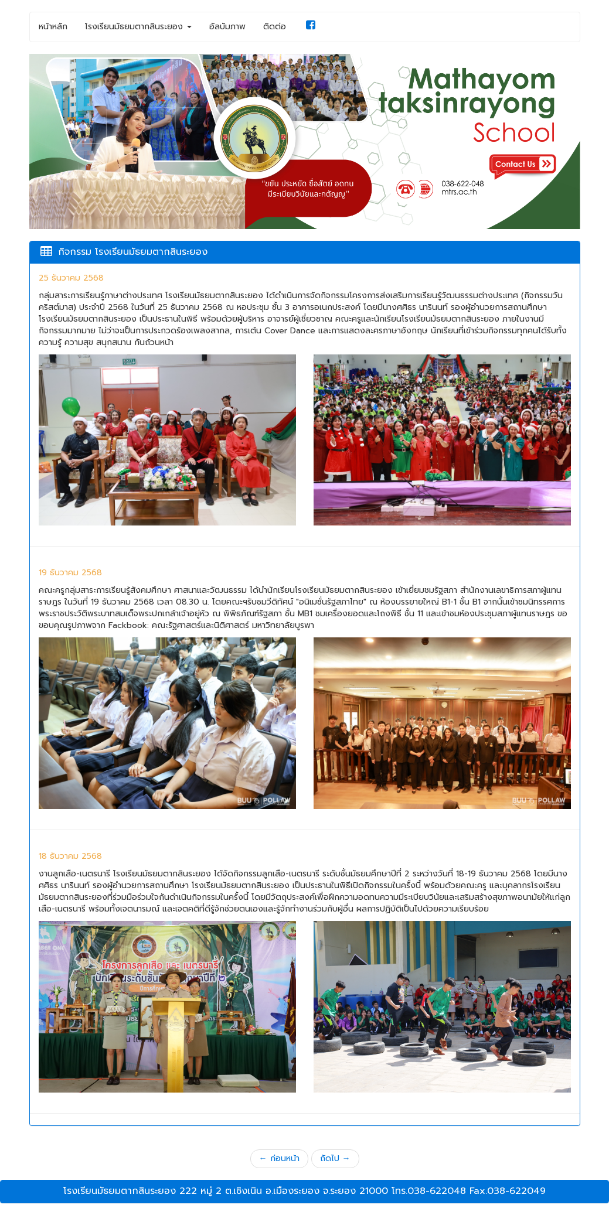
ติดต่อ (274, 27)
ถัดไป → (335, 1158)
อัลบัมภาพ (227, 27)
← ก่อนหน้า (279, 1158)
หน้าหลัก (53, 27)
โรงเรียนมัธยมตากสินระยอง (138, 27)
